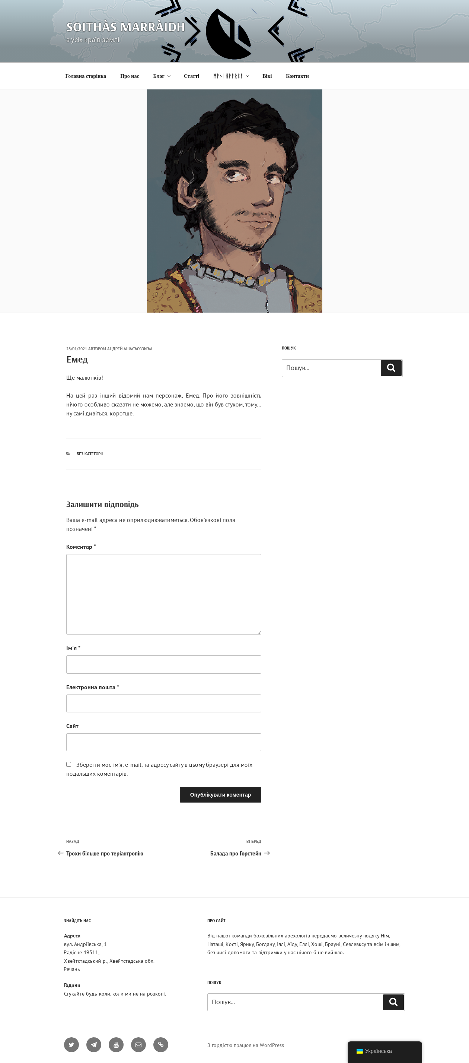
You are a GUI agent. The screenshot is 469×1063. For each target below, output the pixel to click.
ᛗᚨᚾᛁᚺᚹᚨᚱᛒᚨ (231, 76)
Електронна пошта (92, 687)
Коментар (81, 546)
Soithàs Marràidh (125, 26)
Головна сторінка (86, 76)
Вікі (267, 76)
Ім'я (73, 648)
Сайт (72, 726)
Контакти (297, 76)
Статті (191, 76)
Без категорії (90, 453)
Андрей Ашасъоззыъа (130, 348)
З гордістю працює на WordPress (245, 1045)
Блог (162, 76)
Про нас (129, 76)
